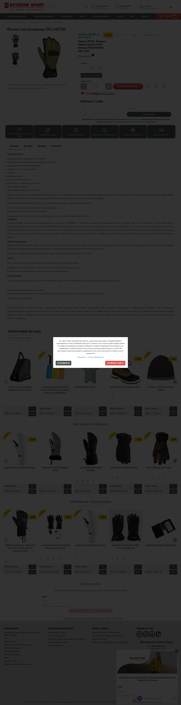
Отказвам (63, 363)
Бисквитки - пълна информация (90, 357)
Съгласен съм (115, 363)
